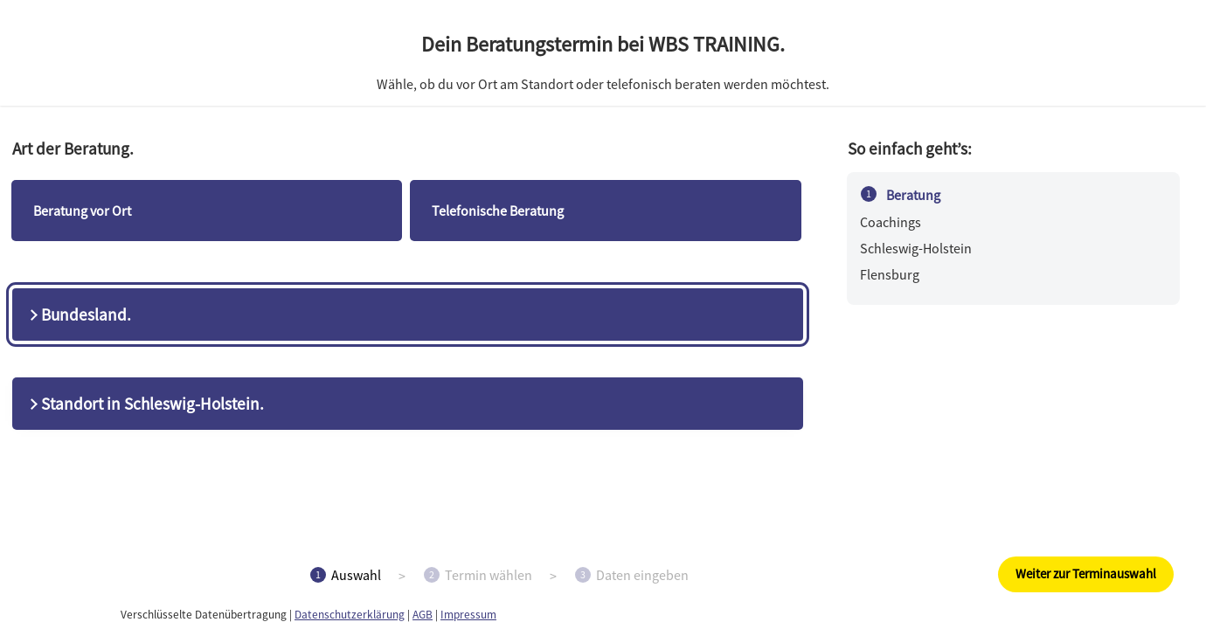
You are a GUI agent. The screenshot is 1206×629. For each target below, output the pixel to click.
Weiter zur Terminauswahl (1085, 573)
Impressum (468, 614)
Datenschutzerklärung (350, 614)
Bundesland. (78, 314)
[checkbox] (207, 210)
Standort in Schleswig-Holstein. (145, 403)
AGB (422, 614)
